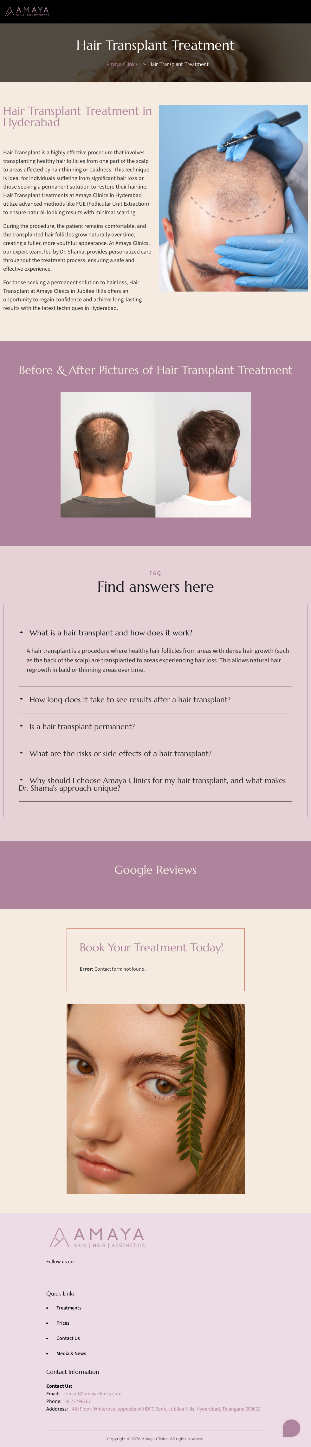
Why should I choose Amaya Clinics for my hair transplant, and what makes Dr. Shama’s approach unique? (152, 784)
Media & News (71, 1353)
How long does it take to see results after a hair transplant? (130, 699)
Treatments (68, 1307)
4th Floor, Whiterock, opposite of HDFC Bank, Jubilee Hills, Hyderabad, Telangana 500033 (166, 1408)
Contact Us (68, 1338)
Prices (62, 1323)
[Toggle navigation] (297, 11)
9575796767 (78, 1401)
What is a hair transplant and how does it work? (110, 633)
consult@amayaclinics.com (92, 1393)
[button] (155, 633)
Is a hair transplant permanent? (82, 726)
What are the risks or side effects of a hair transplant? (120, 753)
